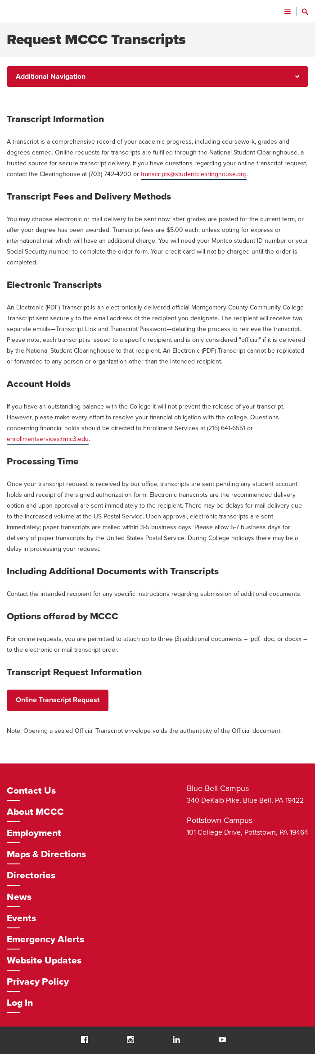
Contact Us (31, 790)
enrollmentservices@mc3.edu (48, 439)
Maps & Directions (46, 854)
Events (21, 918)
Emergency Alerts (45, 939)
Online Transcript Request (57, 699)
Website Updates (44, 960)
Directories (31, 875)
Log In (20, 1003)
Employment (34, 833)
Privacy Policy (38, 981)
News (19, 897)
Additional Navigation (51, 76)
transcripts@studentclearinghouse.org (194, 174)
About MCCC (35, 812)
